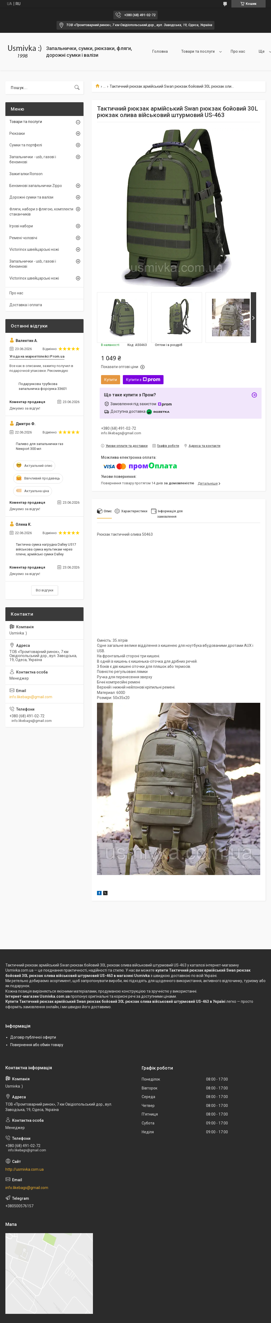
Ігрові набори (21, 226)
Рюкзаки (17, 133)
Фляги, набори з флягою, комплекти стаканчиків (41, 212)
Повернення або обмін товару (36, 1045)
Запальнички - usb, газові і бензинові (32, 159)
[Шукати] (77, 87)
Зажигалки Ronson (26, 174)
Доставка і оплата (25, 305)
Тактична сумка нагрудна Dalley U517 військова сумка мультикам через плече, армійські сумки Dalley (46, 549)
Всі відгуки (44, 590)
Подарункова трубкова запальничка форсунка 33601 (43, 386)
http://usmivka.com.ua (24, 1169)
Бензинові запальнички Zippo (35, 186)
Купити (110, 380)
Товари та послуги (198, 51)
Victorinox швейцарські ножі (34, 249)
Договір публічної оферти (33, 1037)
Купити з (143, 379)
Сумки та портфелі (25, 145)
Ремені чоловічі (23, 238)
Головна (160, 51)
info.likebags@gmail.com (30, 697)
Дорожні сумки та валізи (31, 197)
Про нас (238, 51)
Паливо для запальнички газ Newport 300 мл (39, 446)
